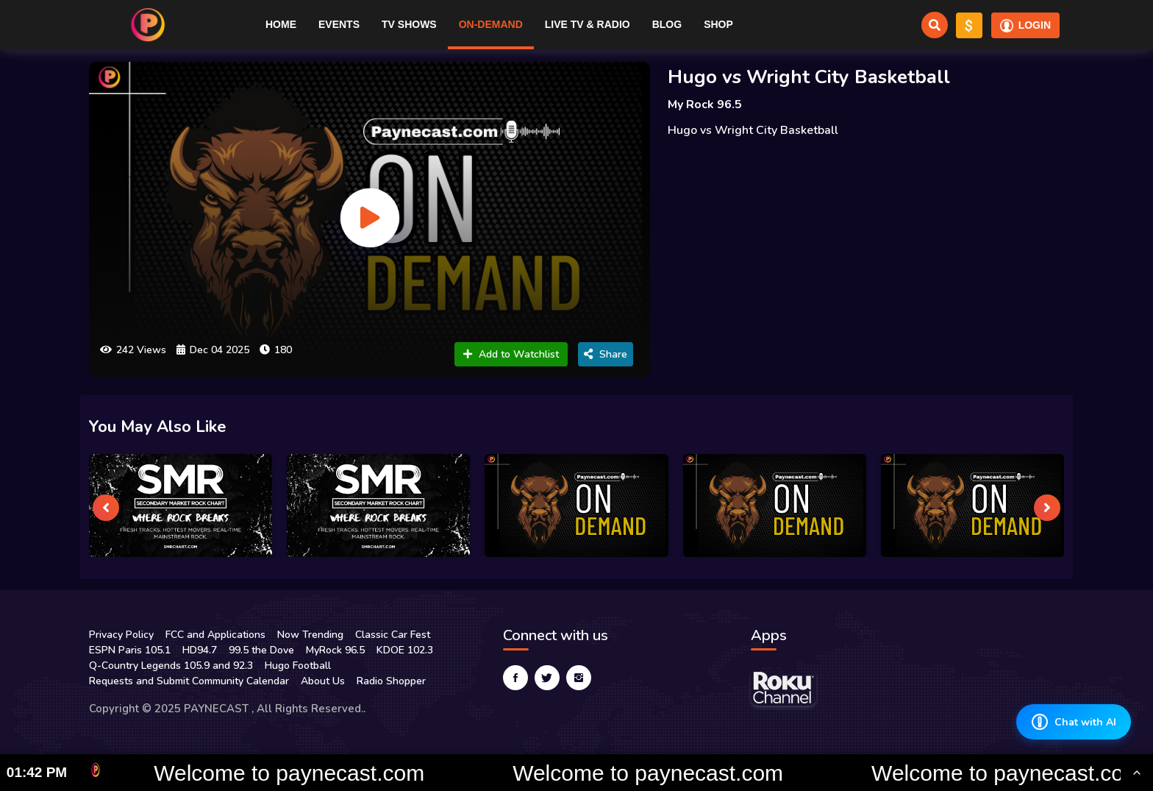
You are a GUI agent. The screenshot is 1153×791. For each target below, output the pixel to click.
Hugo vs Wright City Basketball (809, 77)
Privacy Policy (121, 635)
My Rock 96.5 (705, 104)
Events (339, 24)
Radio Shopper (391, 681)
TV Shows (409, 24)
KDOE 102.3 (404, 650)
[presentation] (106, 507)
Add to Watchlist (511, 354)
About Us (323, 681)
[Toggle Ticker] (1137, 772)
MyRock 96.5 (335, 650)
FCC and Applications (215, 635)
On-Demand (491, 24)
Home (280, 24)
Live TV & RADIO (587, 24)
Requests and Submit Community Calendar (189, 681)
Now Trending (310, 635)
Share (605, 354)
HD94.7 (199, 650)
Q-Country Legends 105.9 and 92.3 (171, 666)
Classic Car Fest (392, 635)
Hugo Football (298, 666)
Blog (667, 24)
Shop (718, 24)
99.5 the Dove (261, 650)
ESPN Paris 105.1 (130, 650)
